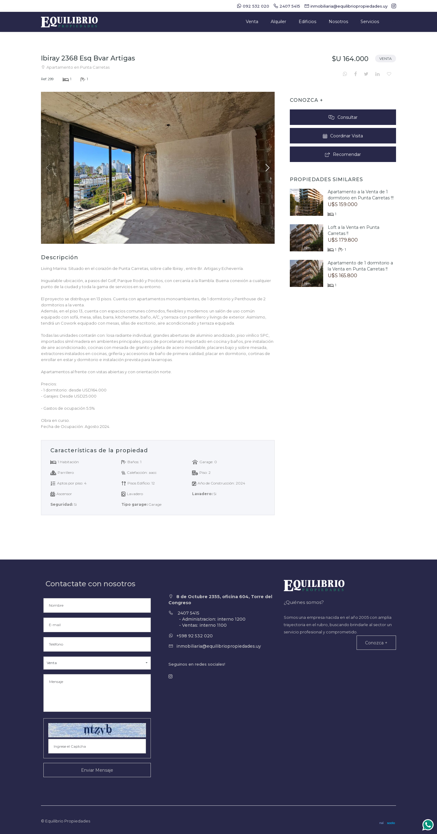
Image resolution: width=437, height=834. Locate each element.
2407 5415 (221, 619)
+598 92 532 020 (194, 636)
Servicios (370, 21)
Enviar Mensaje (97, 770)
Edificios (307, 21)
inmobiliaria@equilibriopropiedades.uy (218, 646)
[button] (267, 167)
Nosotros (338, 21)
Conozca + (376, 643)
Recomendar (343, 154)
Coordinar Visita (343, 136)
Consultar (342, 117)
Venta (252, 21)
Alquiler (278, 21)
